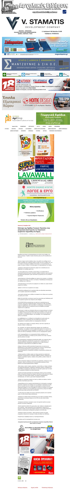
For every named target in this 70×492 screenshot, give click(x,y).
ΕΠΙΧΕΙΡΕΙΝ (23, 130)
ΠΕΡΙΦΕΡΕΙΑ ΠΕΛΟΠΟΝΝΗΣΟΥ (55, 130)
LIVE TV (38, 126)
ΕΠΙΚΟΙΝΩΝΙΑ (57, 126)
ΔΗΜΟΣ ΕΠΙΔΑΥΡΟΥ (52, 128)
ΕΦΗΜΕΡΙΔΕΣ (23, 126)
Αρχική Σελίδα (15, 126)
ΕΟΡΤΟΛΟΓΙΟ (31, 126)
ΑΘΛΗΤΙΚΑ (13, 128)
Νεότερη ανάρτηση (22, 487)
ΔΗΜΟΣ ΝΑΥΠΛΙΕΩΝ (14, 130)
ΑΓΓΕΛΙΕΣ (7, 128)
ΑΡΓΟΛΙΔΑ (21, 128)
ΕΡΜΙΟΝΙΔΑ (30, 130)
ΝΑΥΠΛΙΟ (45, 130)
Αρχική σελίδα (34, 487)
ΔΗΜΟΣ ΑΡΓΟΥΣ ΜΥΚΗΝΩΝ (39, 128)
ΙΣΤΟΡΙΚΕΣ (38, 130)
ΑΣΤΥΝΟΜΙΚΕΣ (29, 128)
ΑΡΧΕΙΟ (44, 126)
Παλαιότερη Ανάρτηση (47, 487)
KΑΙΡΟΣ (50, 126)
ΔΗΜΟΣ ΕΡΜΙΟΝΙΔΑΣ (63, 128)
